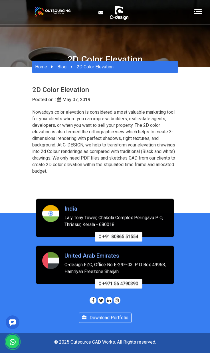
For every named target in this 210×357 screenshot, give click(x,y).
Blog (61, 67)
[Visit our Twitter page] (101, 300)
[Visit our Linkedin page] (109, 300)
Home (41, 67)
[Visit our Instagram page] (117, 300)
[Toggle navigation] (198, 11)
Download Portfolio (105, 320)
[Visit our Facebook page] (93, 300)
